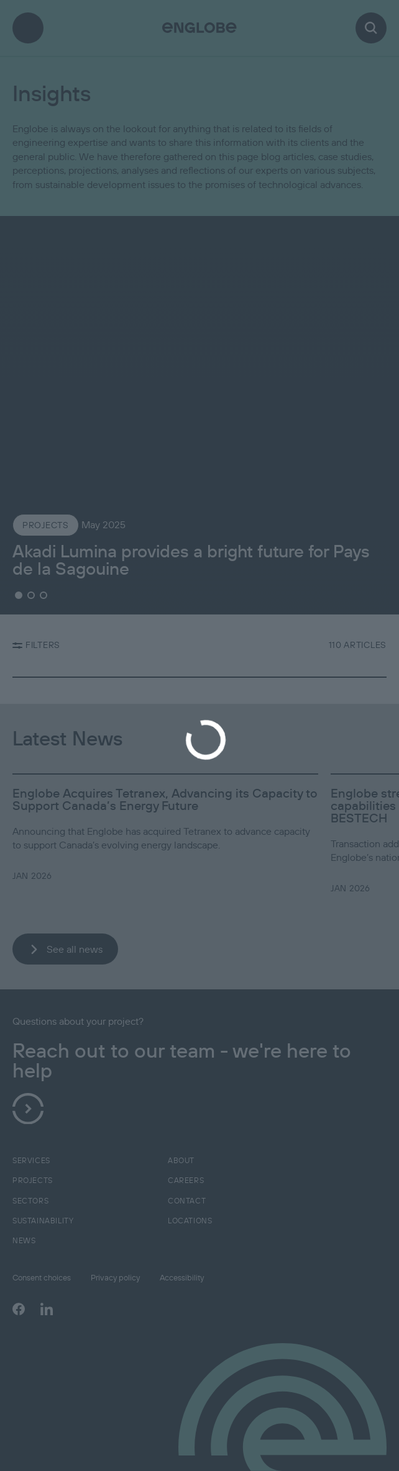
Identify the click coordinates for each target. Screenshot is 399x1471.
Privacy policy (115, 1277)
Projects (32, 1180)
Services (31, 1160)
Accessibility (182, 1277)
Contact (187, 1200)
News (23, 1240)
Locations (190, 1220)
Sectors (30, 1200)
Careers (186, 1180)
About (181, 1160)
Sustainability (42, 1220)
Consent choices (41, 1277)
